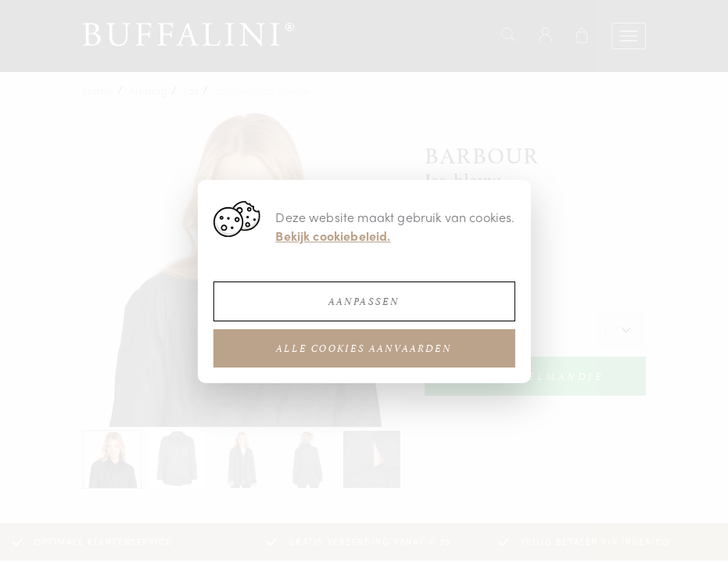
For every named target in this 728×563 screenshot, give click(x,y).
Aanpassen (364, 301)
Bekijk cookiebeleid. (332, 236)
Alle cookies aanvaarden (364, 348)
